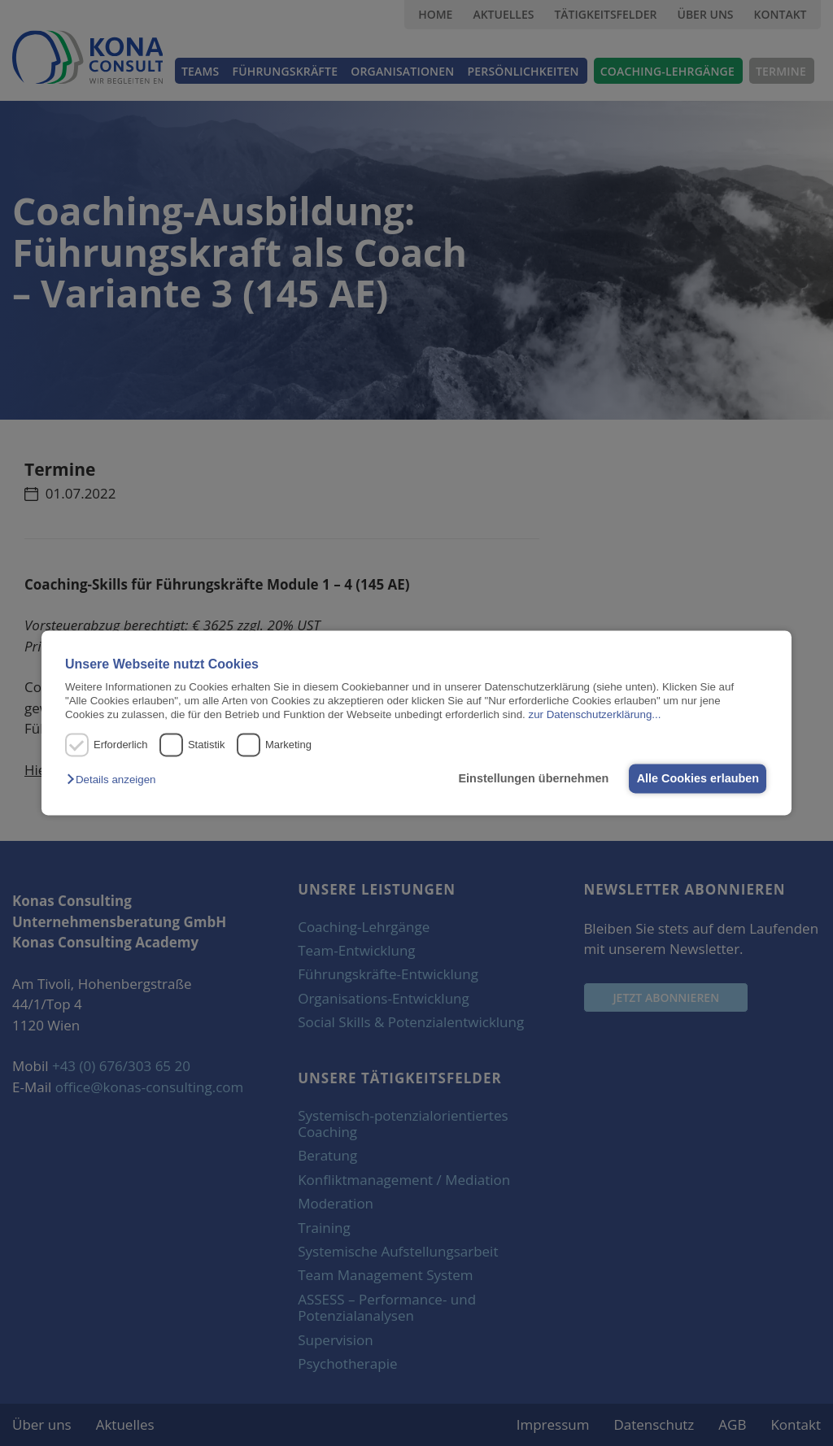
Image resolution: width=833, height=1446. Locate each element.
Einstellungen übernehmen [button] (527, 778)
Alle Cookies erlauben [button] (696, 778)
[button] (115, 779)
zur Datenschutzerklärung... (594, 715)
